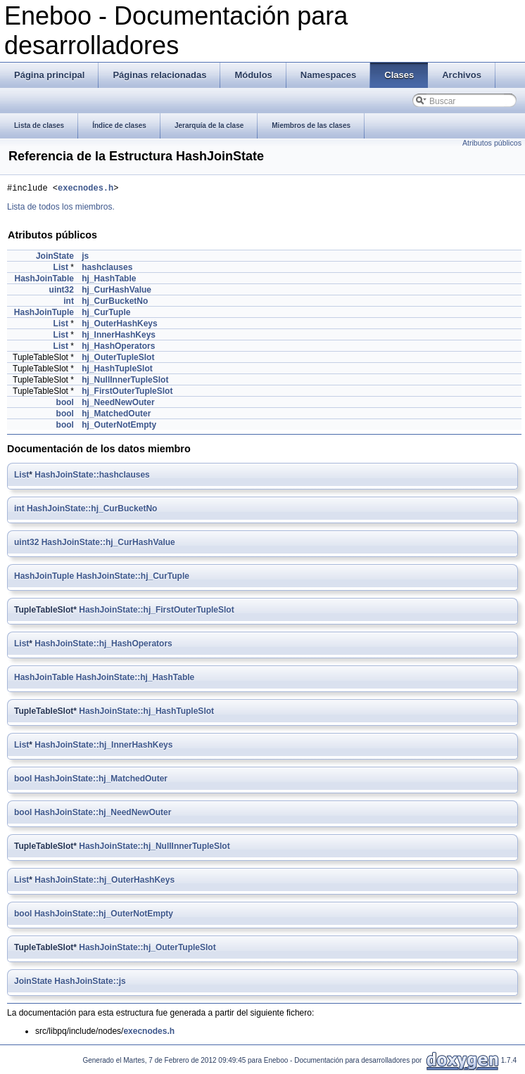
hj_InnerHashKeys (119, 337)
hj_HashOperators (118, 348)
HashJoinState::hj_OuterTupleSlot (147, 949)
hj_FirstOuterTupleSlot (127, 393)
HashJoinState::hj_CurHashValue (108, 544)
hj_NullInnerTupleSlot (125, 382)
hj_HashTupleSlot (117, 371)
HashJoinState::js (89, 983)
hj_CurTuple (106, 314)
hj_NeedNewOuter (118, 404)
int (68, 303)
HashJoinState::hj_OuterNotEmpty (103, 916)
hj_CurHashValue (116, 292)
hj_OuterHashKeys (119, 326)
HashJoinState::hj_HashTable (135, 679)
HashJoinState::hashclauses (91, 477)
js (85, 258)
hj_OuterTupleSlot (118, 359)
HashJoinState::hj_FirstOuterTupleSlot (156, 612)
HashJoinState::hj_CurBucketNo (92, 511)
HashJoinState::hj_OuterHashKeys (104, 882)
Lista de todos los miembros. (61, 209)
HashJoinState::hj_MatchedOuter (100, 781)
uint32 (61, 292)
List (60, 269)
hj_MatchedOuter (116, 416)
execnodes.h (85, 190)
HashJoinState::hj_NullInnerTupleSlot (154, 848)
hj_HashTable (109, 281)
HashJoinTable (43, 281)
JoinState (55, 258)
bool (65, 404)
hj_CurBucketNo (115, 303)
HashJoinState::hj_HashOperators (103, 646)
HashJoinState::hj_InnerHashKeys (103, 747)
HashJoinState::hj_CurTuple (132, 578)
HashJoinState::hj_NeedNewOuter (103, 814)
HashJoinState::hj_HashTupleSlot (146, 713)
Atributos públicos (491, 143)
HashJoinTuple (44, 314)
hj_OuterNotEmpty (119, 427)
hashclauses (107, 269)
